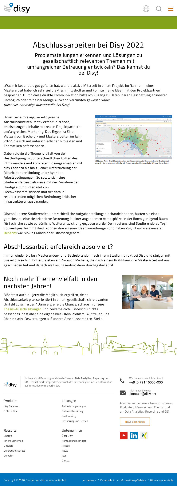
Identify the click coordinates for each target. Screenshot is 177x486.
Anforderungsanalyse (74, 406)
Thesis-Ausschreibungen (23, 309)
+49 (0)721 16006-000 (146, 382)
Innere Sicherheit (13, 441)
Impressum (89, 480)
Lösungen (69, 400)
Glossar (66, 460)
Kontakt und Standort (74, 441)
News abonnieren (135, 422)
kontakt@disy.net (143, 393)
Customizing (69, 416)
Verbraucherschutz (14, 451)
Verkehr (8, 455)
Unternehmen (72, 430)
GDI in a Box (10, 411)
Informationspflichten (133, 480)
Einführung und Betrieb (75, 421)
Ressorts (10, 430)
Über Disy (67, 436)
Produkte (10, 400)
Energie (8, 436)
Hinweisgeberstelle (161, 480)
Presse (66, 446)
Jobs (64, 455)
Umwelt (8, 446)
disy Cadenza (11, 406)
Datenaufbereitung (72, 411)
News (65, 451)
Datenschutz (108, 480)
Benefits (10, 232)
